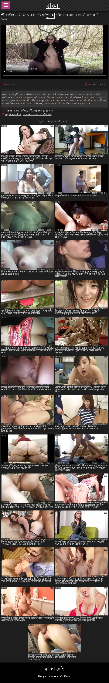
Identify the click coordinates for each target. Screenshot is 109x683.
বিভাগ (9, 110)
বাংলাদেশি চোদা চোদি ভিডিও (37, 114)
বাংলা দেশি (54, 669)
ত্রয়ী (30, 110)
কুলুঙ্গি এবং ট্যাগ (13, 114)
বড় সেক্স (49, 110)
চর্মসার (24, 110)
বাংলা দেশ (53, 10)
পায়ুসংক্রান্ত (39, 110)
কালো (17, 110)
